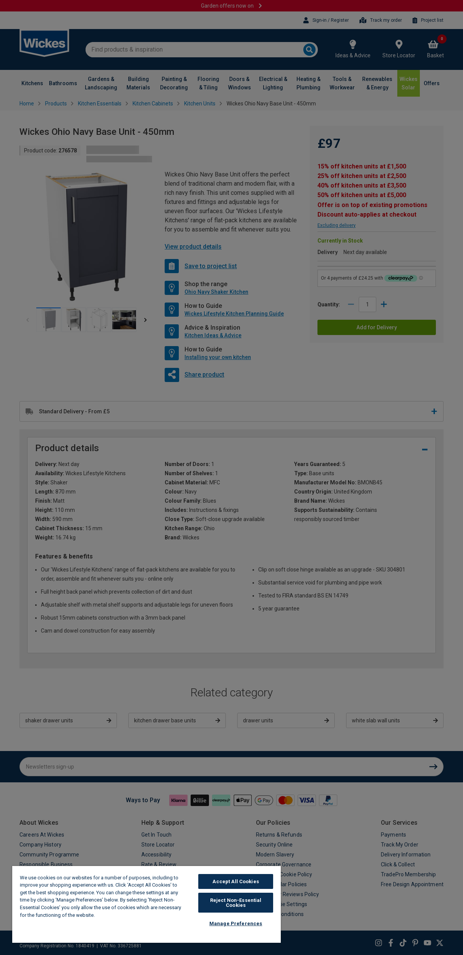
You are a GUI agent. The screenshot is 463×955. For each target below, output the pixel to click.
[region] (146, 904)
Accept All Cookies (235, 881)
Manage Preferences (235, 923)
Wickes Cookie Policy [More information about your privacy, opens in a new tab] (122, 915)
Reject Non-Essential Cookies (236, 902)
